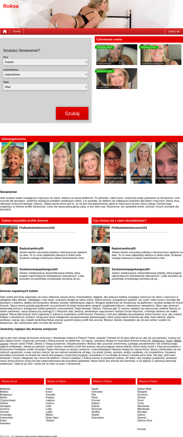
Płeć (5, 57)
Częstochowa (7, 400)
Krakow (50, 397)
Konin (169, 340)
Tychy (140, 403)
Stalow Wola (144, 388)
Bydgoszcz (158, 340)
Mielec (177, 340)
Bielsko (4, 391)
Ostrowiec (97, 391)
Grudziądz (6, 414)
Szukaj (16, 31)
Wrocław (142, 411)
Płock (95, 397)
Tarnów (141, 397)
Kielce (49, 388)
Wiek (6, 82)
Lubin (49, 409)
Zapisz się (174, 31)
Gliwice (4, 403)
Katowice (5, 423)
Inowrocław (6, 417)
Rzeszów (97, 409)
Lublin (49, 411)
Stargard (142, 391)
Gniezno (5, 409)
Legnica (50, 400)
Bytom (3, 397)
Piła (94, 394)
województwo (10, 69)
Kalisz (3, 420)
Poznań (96, 400)
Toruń (140, 400)
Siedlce (96, 411)
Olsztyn (50, 420)
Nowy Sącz (52, 417)
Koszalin (50, 394)
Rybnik (95, 406)
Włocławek (143, 409)
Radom (96, 403)
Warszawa (143, 406)
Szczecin (142, 394)
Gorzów (4, 411)
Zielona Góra (144, 420)
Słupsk (95, 414)
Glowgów (5, 406)
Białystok (5, 388)
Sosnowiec (98, 417)
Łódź (48, 406)
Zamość (141, 417)
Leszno (4, 343)
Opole (95, 388)
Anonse (141, 429)
